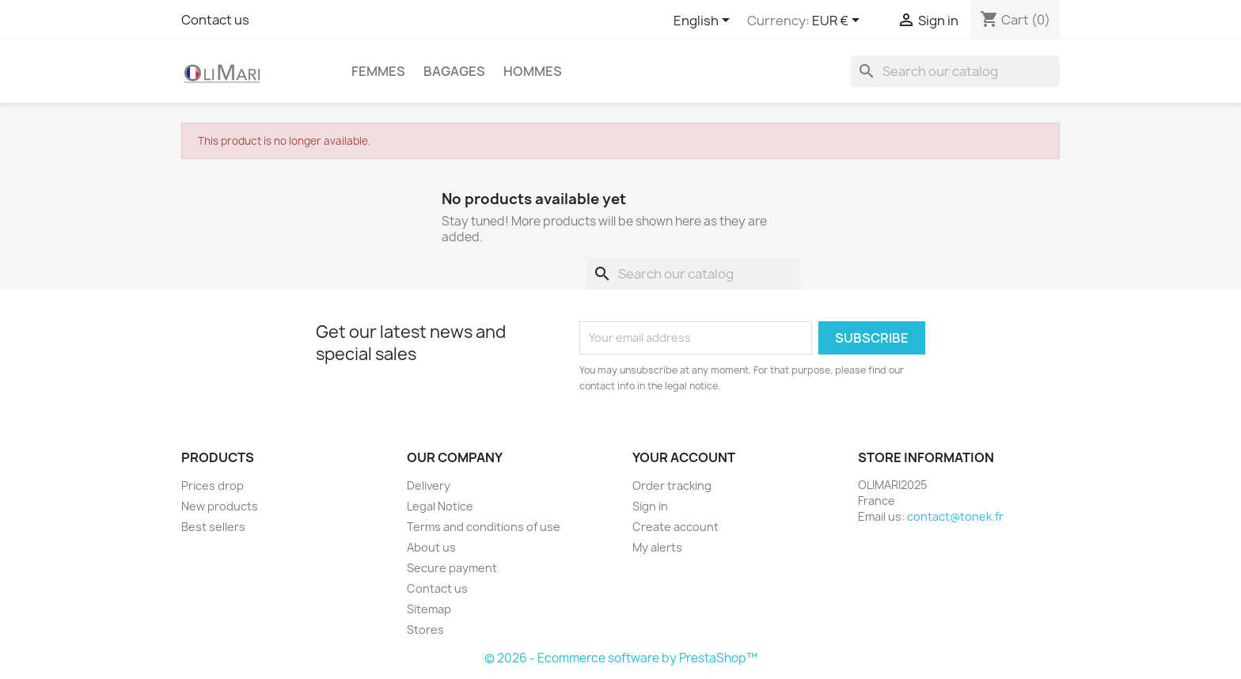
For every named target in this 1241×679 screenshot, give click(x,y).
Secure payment (452, 567)
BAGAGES (454, 71)
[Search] (955, 71)
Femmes (378, 71)
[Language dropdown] (704, 21)
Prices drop (212, 485)
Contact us (215, 19)
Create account (675, 526)
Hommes (532, 71)
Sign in (650, 506)
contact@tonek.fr (955, 516)
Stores (425, 629)
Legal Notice (440, 506)
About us (431, 547)
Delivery (428, 485)
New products (219, 506)
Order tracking (672, 485)
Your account (683, 457)
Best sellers (213, 526)
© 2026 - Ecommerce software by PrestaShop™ (620, 658)
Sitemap (429, 608)
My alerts (657, 547)
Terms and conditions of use (483, 526)
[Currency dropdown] (838, 21)
